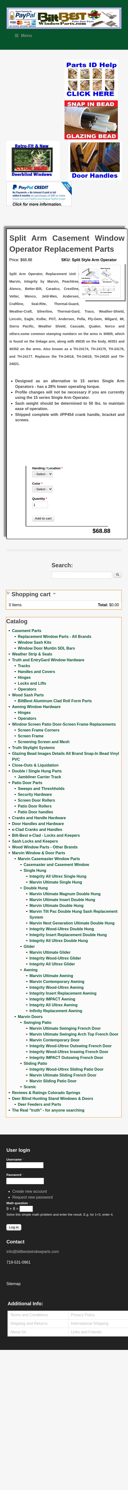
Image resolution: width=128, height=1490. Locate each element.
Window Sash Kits (34, 642)
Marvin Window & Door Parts (38, 853)
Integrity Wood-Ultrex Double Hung (61, 929)
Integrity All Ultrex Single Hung (57, 876)
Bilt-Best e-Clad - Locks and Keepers (46, 835)
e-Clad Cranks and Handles (37, 829)
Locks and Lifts (32, 683)
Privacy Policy (83, 1315)
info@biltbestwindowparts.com (32, 1252)
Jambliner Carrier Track (39, 777)
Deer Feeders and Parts (39, 1104)
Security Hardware (35, 794)
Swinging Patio (37, 1022)
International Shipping (89, 1323)
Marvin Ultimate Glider (50, 952)
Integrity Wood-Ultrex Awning (56, 987)
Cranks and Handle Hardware (39, 818)
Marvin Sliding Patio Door (53, 1081)
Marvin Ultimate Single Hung (55, 882)
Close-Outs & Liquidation (35, 765)
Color (37, 483)
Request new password (32, 1197)
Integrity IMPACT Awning (52, 999)
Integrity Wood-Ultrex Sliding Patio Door (66, 1069)
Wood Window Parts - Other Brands (45, 847)
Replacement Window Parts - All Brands (54, 636)
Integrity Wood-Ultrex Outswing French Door (70, 1046)
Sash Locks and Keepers (35, 841)
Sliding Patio (35, 1063)
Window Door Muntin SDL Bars (46, 648)
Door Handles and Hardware (38, 824)
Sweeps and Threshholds (41, 789)
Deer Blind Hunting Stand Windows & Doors (52, 1098)
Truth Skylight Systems (33, 748)
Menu (23, 35)
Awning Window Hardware (36, 707)
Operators (27, 689)
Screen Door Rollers (36, 800)
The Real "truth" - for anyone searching (48, 1110)
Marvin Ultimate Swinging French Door (65, 1028)
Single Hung (35, 870)
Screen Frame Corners (38, 730)
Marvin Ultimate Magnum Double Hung (64, 894)
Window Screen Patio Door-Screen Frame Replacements (64, 724)
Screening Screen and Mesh (43, 742)
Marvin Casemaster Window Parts (49, 859)
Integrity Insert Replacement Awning (62, 993)
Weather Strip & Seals (32, 654)
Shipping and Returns (29, 1323)
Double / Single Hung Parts (37, 771)
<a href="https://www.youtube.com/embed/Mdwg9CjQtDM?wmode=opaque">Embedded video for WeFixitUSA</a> (35, 80)
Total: (103, 605)
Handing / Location (47, 468)
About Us (18, 1332)
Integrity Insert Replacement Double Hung (68, 935)
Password (14, 1175)
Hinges (24, 677)
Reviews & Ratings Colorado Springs (46, 1093)
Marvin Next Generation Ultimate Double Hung (71, 923)
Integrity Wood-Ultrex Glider (55, 958)
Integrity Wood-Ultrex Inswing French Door (68, 1052)
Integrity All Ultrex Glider (52, 964)
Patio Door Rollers (35, 806)
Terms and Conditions (29, 1315)
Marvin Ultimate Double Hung (56, 906)
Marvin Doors (30, 1017)
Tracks (24, 666)
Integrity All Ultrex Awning (53, 1005)
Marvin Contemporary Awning (56, 982)
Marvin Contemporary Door (54, 1040)
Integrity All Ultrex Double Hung (58, 941)
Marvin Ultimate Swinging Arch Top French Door (73, 1034)
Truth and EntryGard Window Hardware (48, 660)
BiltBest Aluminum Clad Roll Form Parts (55, 701)
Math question (18, 1203)
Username (15, 1159)
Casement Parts (26, 631)
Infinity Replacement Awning (55, 1011)
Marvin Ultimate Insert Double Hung (62, 900)
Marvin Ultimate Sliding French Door (62, 1075)
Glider (29, 946)
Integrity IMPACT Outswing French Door (66, 1058)
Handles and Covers (36, 672)
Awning (30, 970)
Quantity (39, 498)
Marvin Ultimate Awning (51, 976)
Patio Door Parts (27, 783)
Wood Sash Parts (28, 695)
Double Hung (36, 888)
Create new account (29, 1191)
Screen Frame (30, 736)
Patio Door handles (35, 812)
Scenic (30, 1087)
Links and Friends (86, 1332)
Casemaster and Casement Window (56, 865)
